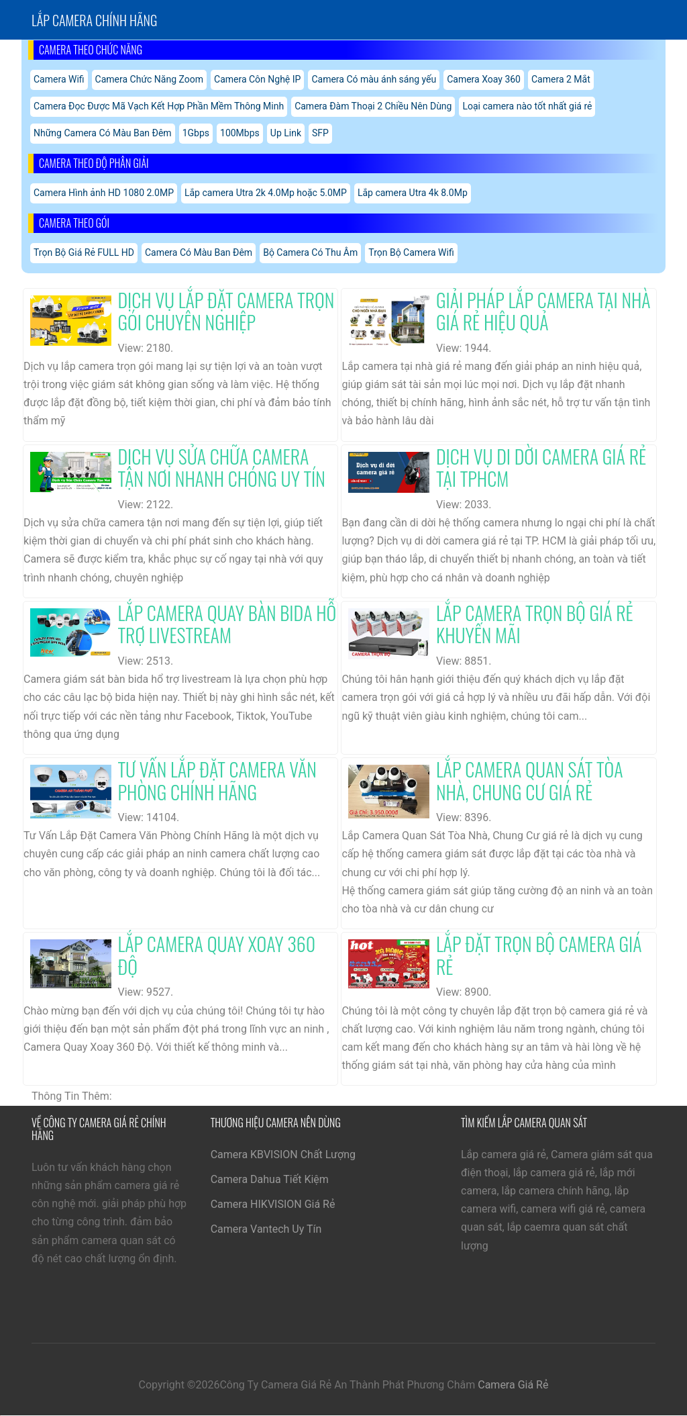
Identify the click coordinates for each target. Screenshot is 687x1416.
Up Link (285, 133)
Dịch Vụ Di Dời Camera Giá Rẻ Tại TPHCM (541, 467)
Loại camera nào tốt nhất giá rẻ (527, 106)
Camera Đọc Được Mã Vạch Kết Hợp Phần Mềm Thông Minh (159, 106)
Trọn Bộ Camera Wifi (411, 252)
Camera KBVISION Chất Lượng (283, 1154)
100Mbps (240, 133)
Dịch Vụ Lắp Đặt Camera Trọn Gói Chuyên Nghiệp (226, 311)
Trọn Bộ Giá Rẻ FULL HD (84, 252)
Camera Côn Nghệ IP (257, 79)
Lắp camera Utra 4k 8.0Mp (413, 192)
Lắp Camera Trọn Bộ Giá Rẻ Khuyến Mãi (534, 624)
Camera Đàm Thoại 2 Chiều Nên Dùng (373, 106)
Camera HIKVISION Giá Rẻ (273, 1204)
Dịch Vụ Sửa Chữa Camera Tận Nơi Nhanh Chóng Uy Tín (221, 467)
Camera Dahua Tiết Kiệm (270, 1179)
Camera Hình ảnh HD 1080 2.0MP (104, 192)
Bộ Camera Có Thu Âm (310, 252)
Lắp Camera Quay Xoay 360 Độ (217, 955)
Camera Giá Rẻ (513, 1384)
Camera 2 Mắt (560, 79)
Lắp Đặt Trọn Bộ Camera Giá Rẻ (539, 955)
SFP (320, 133)
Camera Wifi (59, 79)
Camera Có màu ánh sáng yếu (373, 79)
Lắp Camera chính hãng (94, 20)
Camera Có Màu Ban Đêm (198, 252)
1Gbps (195, 133)
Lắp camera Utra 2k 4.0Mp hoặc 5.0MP (265, 192)
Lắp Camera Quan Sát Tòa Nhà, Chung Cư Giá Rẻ (529, 780)
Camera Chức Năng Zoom (149, 79)
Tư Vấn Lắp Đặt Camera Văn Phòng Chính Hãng (217, 780)
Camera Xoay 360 (484, 79)
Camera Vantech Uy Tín (266, 1229)
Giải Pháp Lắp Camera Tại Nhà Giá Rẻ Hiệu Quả (543, 311)
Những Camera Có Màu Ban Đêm (103, 133)
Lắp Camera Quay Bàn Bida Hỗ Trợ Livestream (227, 624)
